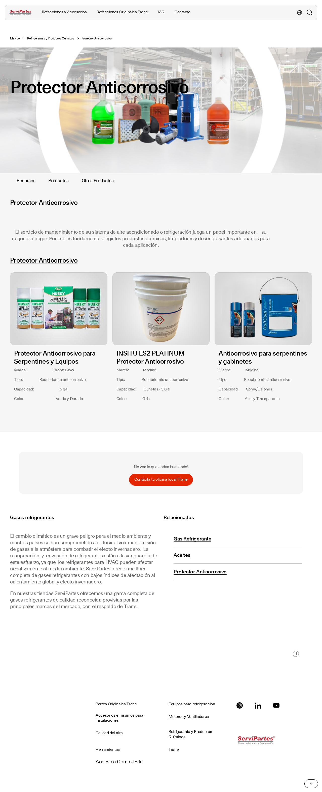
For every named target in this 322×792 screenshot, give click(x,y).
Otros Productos (98, 180)
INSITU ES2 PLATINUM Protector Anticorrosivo (150, 357)
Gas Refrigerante (192, 539)
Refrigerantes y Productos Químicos (50, 38)
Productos (58, 180)
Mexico (15, 38)
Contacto (182, 12)
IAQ (161, 12)
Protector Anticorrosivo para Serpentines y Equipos (54, 357)
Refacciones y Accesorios (64, 12)
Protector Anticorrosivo (43, 260)
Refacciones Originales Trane (122, 12)
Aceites (182, 555)
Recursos (26, 180)
